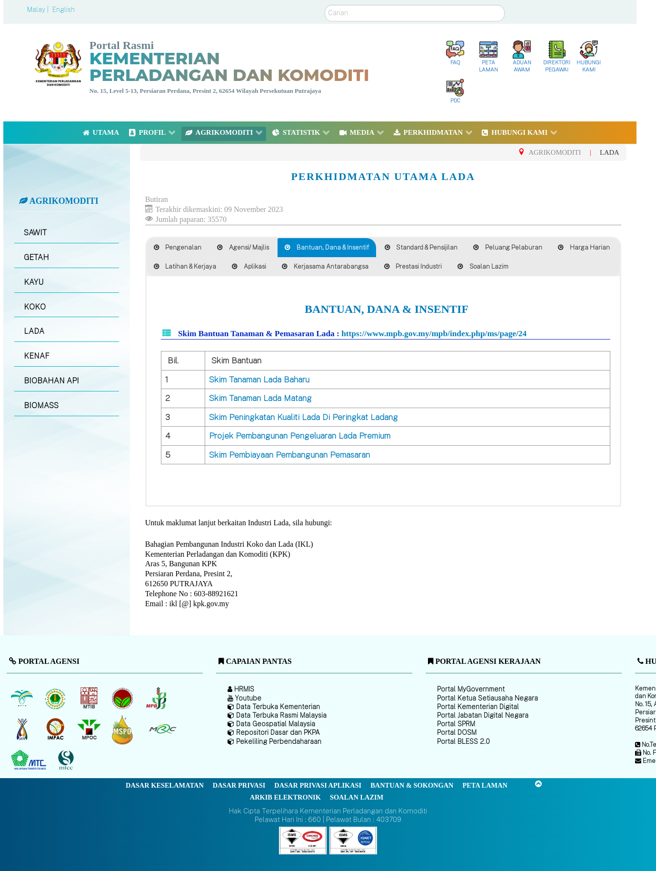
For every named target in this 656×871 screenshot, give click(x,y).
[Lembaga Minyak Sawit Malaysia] (23, 698)
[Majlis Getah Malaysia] (162, 729)
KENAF (37, 355)
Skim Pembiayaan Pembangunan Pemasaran (289, 455)
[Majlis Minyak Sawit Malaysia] (90, 729)
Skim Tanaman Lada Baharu (259, 379)
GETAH (36, 257)
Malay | (38, 9)
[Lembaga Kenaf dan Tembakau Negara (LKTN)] (23, 729)
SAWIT (35, 232)
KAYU (33, 282)
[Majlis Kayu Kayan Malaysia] (30, 760)
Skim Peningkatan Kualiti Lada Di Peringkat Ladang (303, 417)
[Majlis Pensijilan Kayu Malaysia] (67, 760)
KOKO (35, 306)
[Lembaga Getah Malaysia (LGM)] (56, 698)
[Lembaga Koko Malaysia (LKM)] (123, 698)
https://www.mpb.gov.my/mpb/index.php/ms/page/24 (434, 333)
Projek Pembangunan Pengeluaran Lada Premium (299, 436)
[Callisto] (303, 839)
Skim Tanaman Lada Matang (260, 398)
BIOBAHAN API (51, 380)
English (63, 9)
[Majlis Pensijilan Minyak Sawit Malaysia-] (123, 729)
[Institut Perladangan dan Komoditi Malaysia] (56, 729)
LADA (34, 331)
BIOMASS (41, 405)
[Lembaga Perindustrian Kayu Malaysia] (90, 698)
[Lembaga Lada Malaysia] (157, 698)
